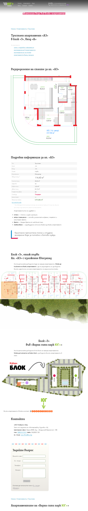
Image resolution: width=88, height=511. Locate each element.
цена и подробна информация (24, 47)
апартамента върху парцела (24, 55)
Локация (24, 5)
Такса (19, 5)
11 (50, 411)
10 (48, 411)
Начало (13, 29)
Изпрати (26, 481)
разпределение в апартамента (24, 50)
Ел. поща (36, 485)
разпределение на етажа (22, 52)
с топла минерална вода (57, 3)
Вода (33, 3)
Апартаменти (22, 29)
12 (51, 411)
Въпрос (15, 488)
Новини (31, 5)
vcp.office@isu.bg (26, 435)
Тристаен (31, 29)
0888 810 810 (22, 432)
